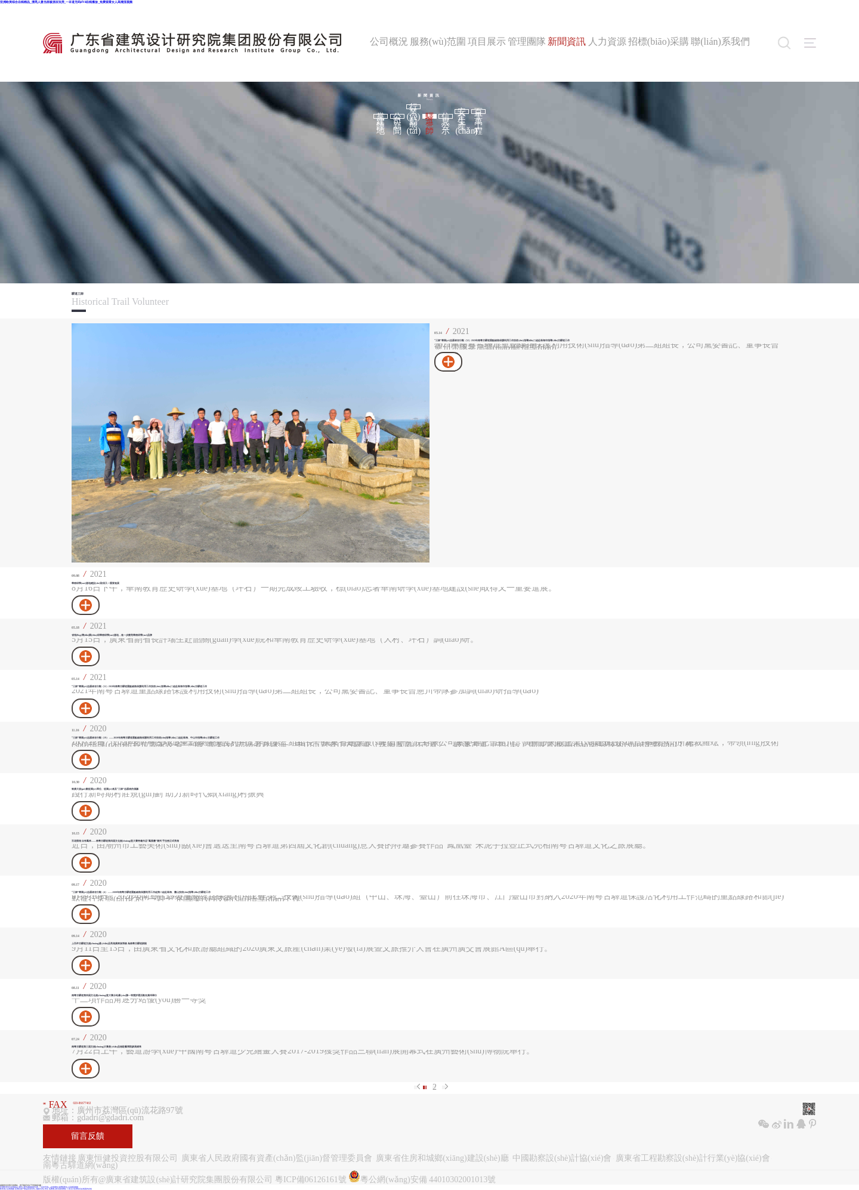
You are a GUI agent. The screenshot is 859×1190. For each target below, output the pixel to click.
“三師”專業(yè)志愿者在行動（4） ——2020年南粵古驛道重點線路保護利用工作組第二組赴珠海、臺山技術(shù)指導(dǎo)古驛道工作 (141, 892)
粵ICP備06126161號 (311, 1179)
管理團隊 (527, 41)
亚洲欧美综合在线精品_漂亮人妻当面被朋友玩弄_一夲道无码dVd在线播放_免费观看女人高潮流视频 (66, 2)
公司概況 (389, 41)
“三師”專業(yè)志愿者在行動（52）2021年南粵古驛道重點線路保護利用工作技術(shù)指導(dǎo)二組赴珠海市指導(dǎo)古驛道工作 (502, 340)
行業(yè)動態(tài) (414, 106)
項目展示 (487, 41)
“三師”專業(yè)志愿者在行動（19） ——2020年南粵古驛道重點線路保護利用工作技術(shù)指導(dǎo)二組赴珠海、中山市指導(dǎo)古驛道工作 (146, 738)
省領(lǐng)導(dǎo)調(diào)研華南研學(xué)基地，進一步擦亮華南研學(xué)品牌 (112, 635)
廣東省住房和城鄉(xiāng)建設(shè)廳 (442, 1158)
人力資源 (607, 41)
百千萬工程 (478, 111)
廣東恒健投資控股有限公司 (128, 1158)
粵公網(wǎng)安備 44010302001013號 (422, 1177)
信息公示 (445, 116)
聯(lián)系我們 (720, 41)
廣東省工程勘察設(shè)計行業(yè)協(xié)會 (693, 1158)
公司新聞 (397, 116)
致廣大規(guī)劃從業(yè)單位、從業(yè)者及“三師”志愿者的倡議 (105, 789)
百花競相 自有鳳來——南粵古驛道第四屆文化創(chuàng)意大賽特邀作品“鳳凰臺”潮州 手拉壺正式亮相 (125, 841)
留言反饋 (87, 1136)
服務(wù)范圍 (438, 41)
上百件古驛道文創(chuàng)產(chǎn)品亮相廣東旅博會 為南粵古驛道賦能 (109, 943)
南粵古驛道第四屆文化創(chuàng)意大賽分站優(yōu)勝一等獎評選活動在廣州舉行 (114, 995)
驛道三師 (429, 116)
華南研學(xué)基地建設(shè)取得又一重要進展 (95, 583)
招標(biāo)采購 (658, 41)
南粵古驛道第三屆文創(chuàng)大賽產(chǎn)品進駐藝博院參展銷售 (106, 1047)
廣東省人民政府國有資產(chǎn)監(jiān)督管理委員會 (276, 1158)
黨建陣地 (380, 116)
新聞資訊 (567, 41)
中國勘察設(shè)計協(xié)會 (561, 1158)
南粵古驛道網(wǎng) (80, 1165)
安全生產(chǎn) (462, 111)
